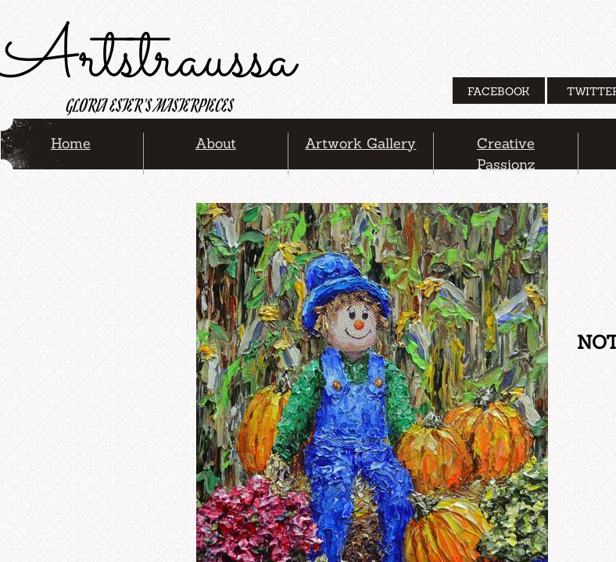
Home (71, 143)
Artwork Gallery (360, 143)
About (215, 143)
